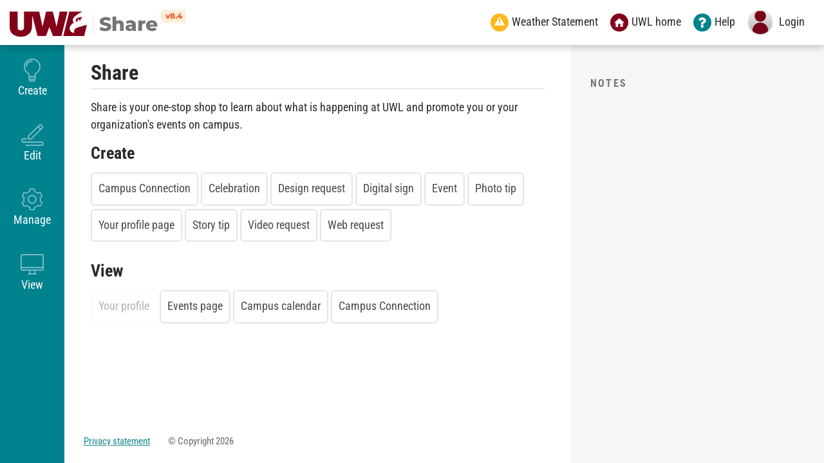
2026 (225, 441)
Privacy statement (117, 441)
